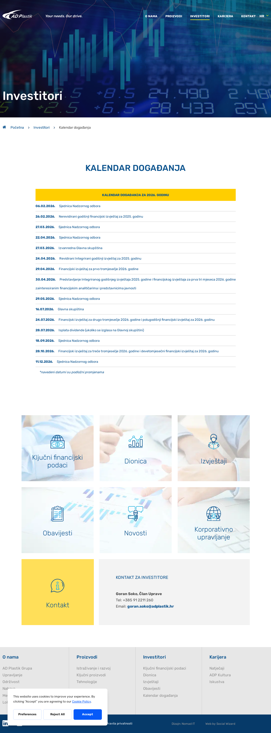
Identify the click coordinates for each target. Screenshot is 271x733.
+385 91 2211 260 (138, 600)
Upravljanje (12, 675)
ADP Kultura (220, 675)
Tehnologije (87, 682)
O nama (151, 16)
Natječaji (216, 668)
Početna (13, 127)
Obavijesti (151, 689)
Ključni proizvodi (91, 675)
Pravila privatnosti (119, 723)
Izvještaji (151, 682)
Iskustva (216, 682)
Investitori (200, 16)
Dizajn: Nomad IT (183, 724)
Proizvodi (173, 16)
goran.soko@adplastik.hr (150, 606)
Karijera (225, 16)
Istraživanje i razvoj (94, 668)
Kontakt (248, 16)
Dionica (149, 675)
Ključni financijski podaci (164, 668)
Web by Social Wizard (220, 724)
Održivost (11, 682)
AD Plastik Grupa (17, 668)
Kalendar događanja (160, 696)
